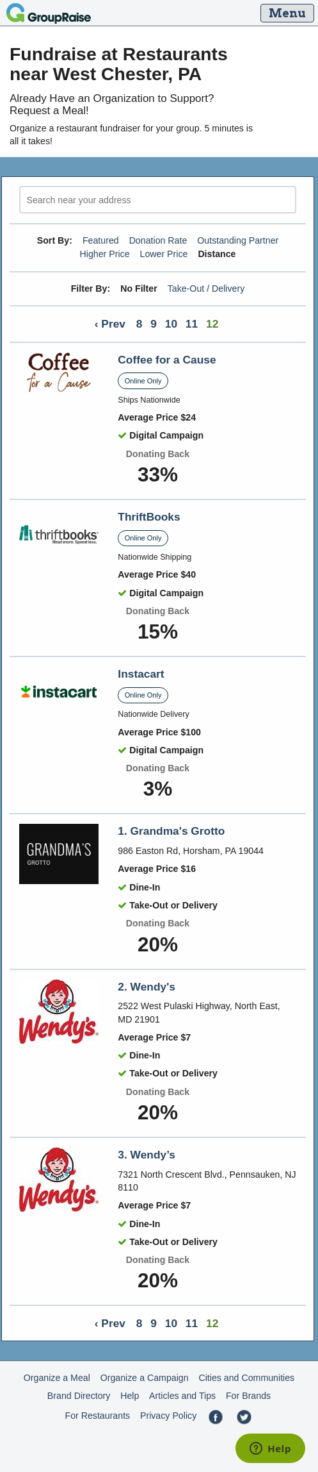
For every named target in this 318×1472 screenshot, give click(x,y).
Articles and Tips (182, 1396)
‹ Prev (110, 323)
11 (192, 323)
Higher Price (104, 254)
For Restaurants (97, 1415)
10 (171, 323)
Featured (101, 240)
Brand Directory (79, 1396)
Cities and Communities (246, 1378)
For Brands (248, 1396)
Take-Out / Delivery (206, 288)
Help (129, 1396)
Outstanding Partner (237, 240)
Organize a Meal (57, 1378)
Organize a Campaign (144, 1378)
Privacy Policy (168, 1415)
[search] (157, 199)
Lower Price (164, 254)
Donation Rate (158, 240)
